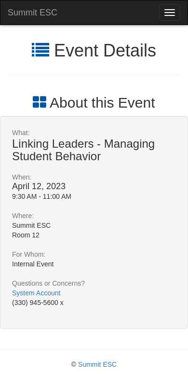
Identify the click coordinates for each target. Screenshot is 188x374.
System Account (36, 293)
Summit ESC (32, 12)
